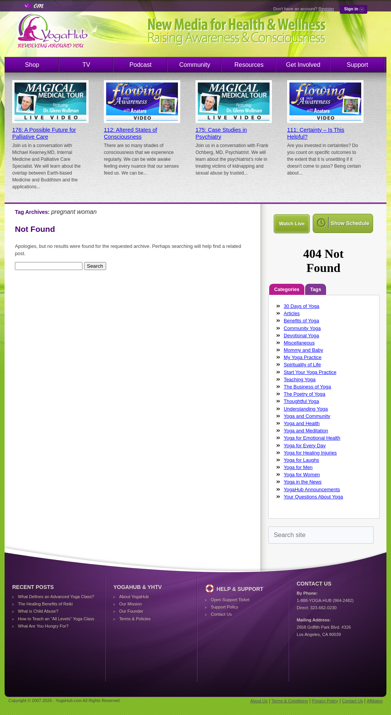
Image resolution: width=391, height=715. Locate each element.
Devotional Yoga (301, 335)
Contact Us (221, 614)
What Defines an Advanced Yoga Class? (56, 596)
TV (86, 64)
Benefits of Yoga (301, 321)
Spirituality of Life (302, 364)
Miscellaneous (299, 343)
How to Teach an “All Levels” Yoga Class (56, 618)
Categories (286, 289)
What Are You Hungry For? (43, 626)
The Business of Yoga (307, 387)
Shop (32, 64)
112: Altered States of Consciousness (130, 133)
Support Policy (224, 607)
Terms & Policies (134, 618)
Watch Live (291, 223)
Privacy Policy (325, 701)
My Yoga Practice (303, 357)
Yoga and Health (302, 423)
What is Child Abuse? (38, 611)
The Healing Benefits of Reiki (45, 604)
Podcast (140, 64)
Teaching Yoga (299, 379)
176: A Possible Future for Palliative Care (44, 133)
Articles (292, 313)
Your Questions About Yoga (313, 497)
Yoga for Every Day (305, 445)
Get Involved (303, 64)
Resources (248, 64)
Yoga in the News (303, 482)
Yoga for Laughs (301, 460)
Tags (315, 289)
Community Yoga (302, 328)
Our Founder (131, 611)
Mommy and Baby (303, 350)
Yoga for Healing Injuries (310, 453)
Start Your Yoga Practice (310, 372)
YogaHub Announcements (312, 489)
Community (194, 64)
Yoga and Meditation (306, 431)
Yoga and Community (307, 416)
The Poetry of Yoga (304, 394)
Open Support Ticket (230, 599)
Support (357, 64)
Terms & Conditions (289, 701)
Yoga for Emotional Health (312, 438)
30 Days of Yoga (301, 306)
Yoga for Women (302, 474)
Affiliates (375, 701)
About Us (258, 701)
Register (326, 8)
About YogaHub (134, 596)
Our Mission (130, 604)
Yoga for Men (298, 467)
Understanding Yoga (306, 409)
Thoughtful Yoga (301, 401)
